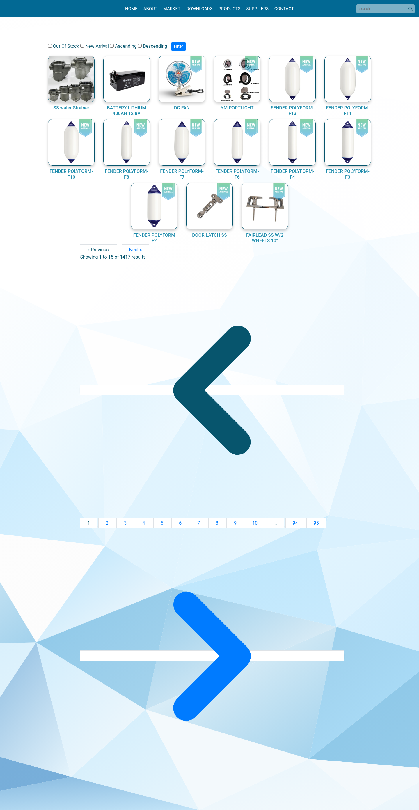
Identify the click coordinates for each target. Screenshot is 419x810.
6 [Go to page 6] (181, 523)
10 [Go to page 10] (255, 523)
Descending (152, 46)
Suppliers (257, 8)
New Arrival (94, 46)
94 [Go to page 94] (296, 523)
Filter (178, 46)
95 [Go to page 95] (316, 523)
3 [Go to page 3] (126, 523)
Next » (135, 249)
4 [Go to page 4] (144, 523)
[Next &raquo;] (212, 655)
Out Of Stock (63, 46)
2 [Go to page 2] (107, 523)
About (150, 8)
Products (230, 8)
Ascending (123, 46)
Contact (284, 8)
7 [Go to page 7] (199, 523)
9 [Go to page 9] (236, 523)
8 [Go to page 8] (217, 523)
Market (171, 8)
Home (131, 8)
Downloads (199, 8)
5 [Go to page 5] (162, 523)
